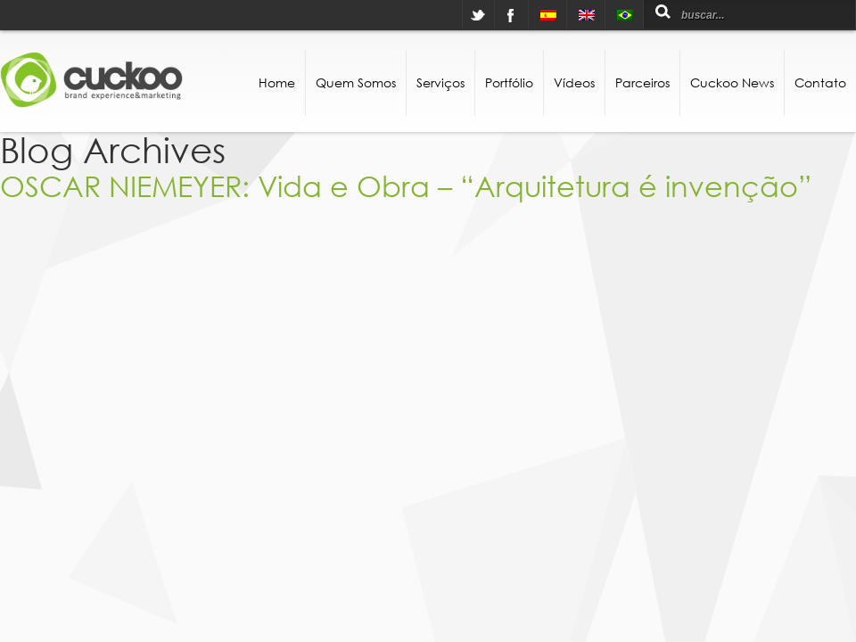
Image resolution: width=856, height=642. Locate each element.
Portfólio (509, 82)
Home (277, 82)
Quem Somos (356, 82)
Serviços (440, 82)
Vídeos (574, 82)
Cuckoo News (732, 82)
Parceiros (642, 82)
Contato (820, 82)
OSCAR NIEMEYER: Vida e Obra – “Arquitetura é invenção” (405, 185)
